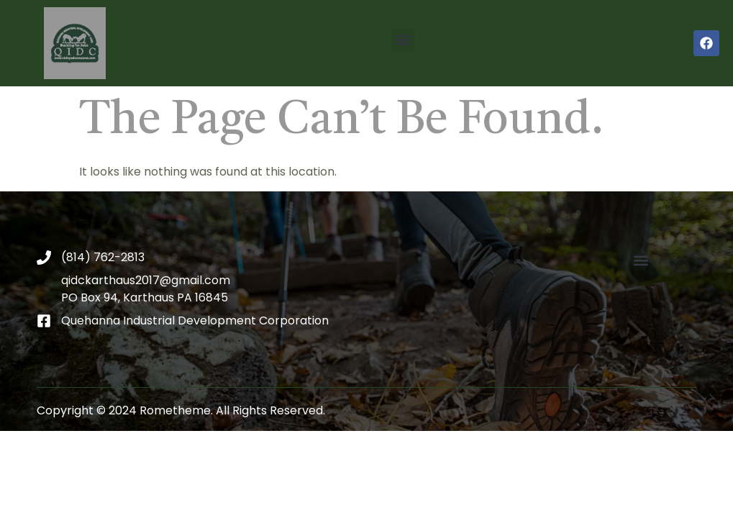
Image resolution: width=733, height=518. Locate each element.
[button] (403, 40)
